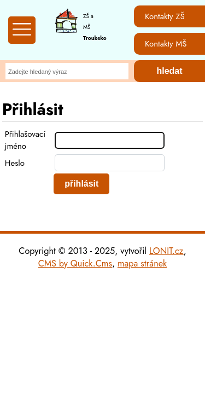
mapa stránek (142, 263)
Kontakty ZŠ (165, 16)
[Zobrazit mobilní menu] (22, 30)
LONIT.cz (166, 251)
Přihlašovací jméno (25, 140)
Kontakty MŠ (166, 44)
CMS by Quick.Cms (75, 263)
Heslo (15, 163)
